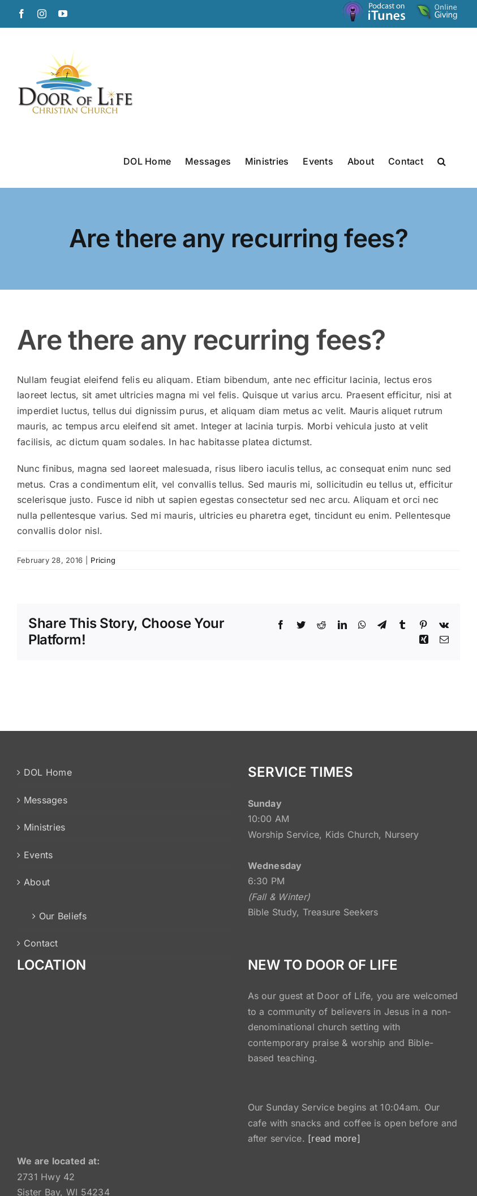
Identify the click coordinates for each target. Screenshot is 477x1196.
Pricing (103, 560)
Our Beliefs (63, 916)
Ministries (44, 827)
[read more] (334, 1138)
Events (38, 855)
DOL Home (48, 772)
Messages (45, 800)
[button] (441, 160)
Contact (41, 943)
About (37, 882)
